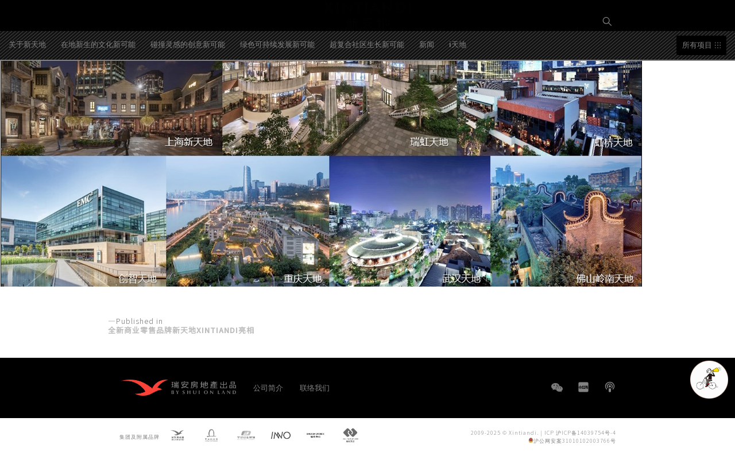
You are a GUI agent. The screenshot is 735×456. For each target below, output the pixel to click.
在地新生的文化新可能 (98, 88)
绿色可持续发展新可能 (277, 88)
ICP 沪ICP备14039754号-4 (580, 432)
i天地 (457, 88)
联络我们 (315, 387)
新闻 (426, 88)
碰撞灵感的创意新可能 (187, 88)
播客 (610, 387)
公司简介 (268, 387)
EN (607, 61)
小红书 (583, 387)
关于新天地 (27, 88)
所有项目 (697, 89)
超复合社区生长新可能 (367, 88)
